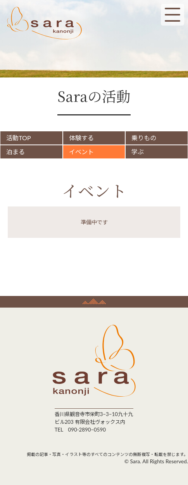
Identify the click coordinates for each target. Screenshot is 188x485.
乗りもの (143, 137)
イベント (82, 151)
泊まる (18, 151)
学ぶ (137, 151)
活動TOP (21, 137)
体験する (82, 137)
